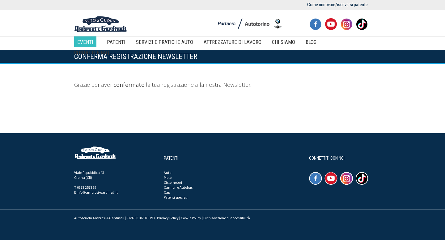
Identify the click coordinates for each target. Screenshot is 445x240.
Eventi (85, 42)
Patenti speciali (176, 197)
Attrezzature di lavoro (232, 42)
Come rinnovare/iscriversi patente (337, 4)
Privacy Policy (168, 218)
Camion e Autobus (178, 187)
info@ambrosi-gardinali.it (97, 192)
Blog (311, 42)
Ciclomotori (173, 182)
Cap (167, 192)
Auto (167, 172)
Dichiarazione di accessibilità (226, 218)
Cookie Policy (191, 218)
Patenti (116, 42)
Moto (168, 177)
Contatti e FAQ (91, 52)
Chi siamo (283, 42)
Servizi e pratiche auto (164, 42)
